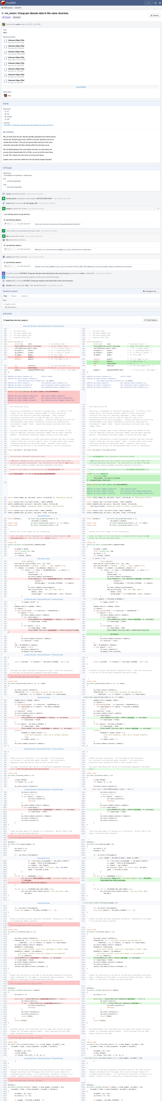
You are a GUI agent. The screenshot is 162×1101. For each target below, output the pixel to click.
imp (9, 95)
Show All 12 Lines (44, 697)
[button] (160, 3)
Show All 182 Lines (44, 326)
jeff (8, 119)
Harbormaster (11, 198)
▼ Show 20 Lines (58, 326)
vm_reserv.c (12, 307)
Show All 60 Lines (44, 655)
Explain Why (90, 273)
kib (8, 114)
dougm (9, 116)
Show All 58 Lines (44, 789)
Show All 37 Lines (44, 858)
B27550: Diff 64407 (44, 198)
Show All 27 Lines (44, 559)
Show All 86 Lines (44, 599)
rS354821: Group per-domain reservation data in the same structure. (29, 125)
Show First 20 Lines (29, 326)
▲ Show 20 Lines (30, 599)
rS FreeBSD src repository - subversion (18, 175)
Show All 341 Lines (43, 749)
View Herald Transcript (38, 285)
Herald (8, 285)
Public (18, 17)
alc (8, 111)
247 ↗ (8, 224)
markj (18, 24)
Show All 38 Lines (44, 516)
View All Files (81, 87)
